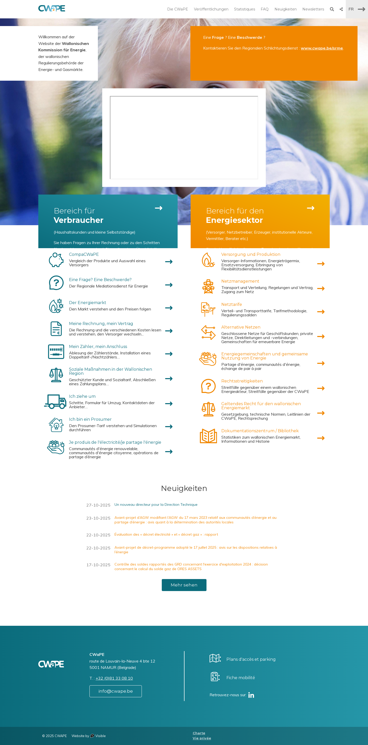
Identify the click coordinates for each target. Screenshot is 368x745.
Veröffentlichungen (211, 9)
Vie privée (202, 738)
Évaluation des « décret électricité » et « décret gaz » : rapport (166, 534)
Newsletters (313, 9)
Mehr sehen (184, 584)
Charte (199, 733)
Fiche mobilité (240, 677)
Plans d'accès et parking (251, 659)
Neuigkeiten (285, 9)
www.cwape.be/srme (322, 48)
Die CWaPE (177, 9)
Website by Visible (89, 736)
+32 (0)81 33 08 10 (114, 678)
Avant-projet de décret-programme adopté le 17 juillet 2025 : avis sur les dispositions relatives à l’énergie (195, 549)
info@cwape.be (115, 691)
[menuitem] (108, 259)
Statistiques (244, 9)
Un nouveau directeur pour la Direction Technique (156, 504)
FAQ (265, 9)
